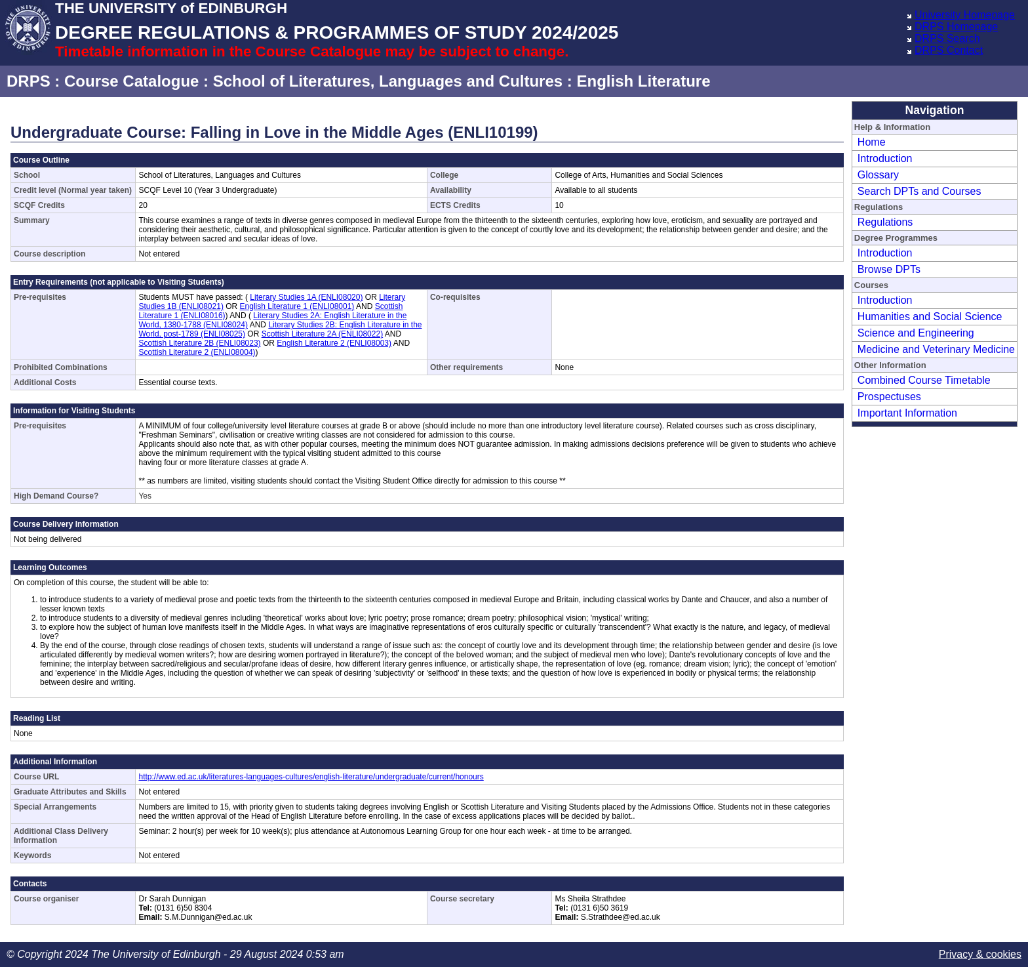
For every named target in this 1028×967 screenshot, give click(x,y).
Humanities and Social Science (930, 316)
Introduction (885, 158)
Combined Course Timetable (924, 380)
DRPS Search (947, 38)
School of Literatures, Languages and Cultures (388, 81)
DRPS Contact (949, 50)
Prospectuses (889, 396)
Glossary (878, 174)
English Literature (643, 81)
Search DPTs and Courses (919, 191)
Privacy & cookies (980, 954)
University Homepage (965, 14)
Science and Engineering (916, 333)
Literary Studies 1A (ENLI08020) (306, 297)
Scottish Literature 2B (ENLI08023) (199, 343)
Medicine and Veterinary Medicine (936, 349)
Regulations (885, 222)
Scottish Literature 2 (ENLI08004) (196, 352)
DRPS (28, 81)
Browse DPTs (889, 269)
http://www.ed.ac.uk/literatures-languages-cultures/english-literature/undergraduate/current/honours (310, 776)
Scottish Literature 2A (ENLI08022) (322, 334)
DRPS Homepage (956, 26)
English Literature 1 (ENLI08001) (297, 306)
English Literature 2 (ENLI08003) (334, 343)
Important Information (907, 413)
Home (872, 142)
